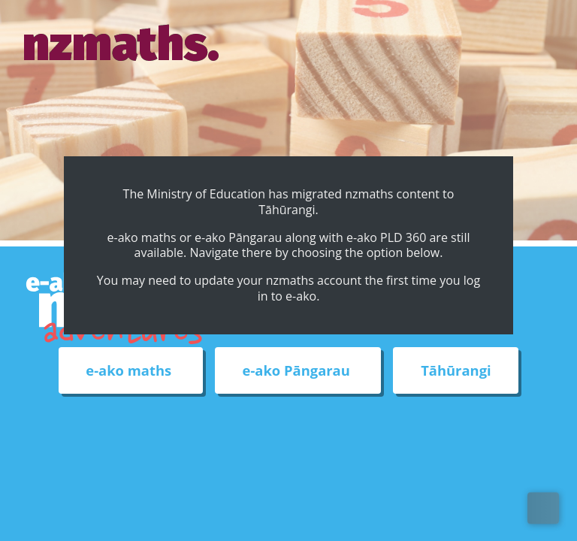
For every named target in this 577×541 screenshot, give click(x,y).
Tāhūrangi (456, 370)
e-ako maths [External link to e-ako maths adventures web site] (130, 370)
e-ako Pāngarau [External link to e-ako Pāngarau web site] (298, 370)
